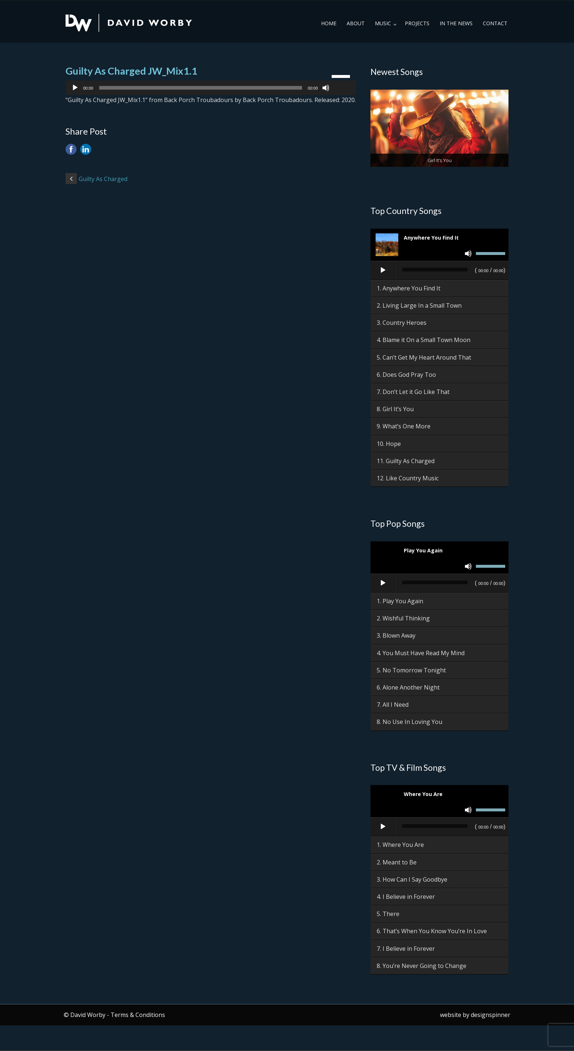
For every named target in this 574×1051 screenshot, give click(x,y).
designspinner (490, 1015)
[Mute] (325, 87)
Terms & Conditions (138, 1015)
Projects (417, 23)
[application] (211, 87)
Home (328, 23)
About (356, 23)
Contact (495, 23)
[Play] (75, 87)
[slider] (200, 88)
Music (383, 23)
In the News (456, 23)
